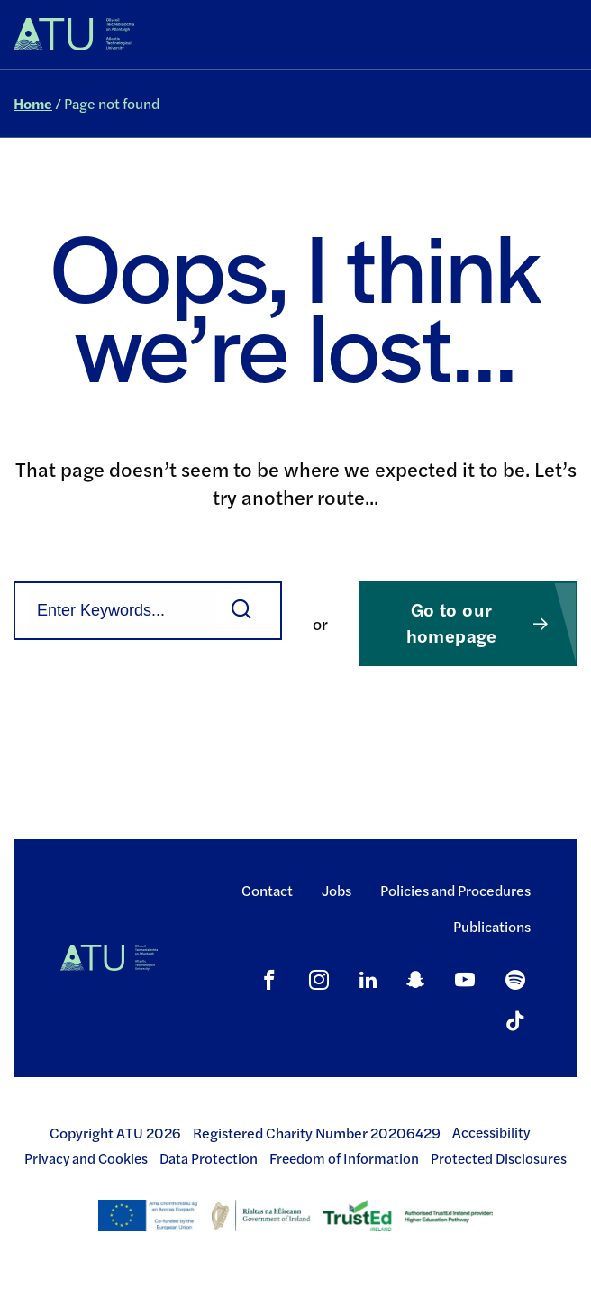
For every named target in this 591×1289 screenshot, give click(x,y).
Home (33, 103)
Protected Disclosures (499, 1158)
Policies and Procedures (455, 890)
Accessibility (491, 1132)
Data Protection (208, 1158)
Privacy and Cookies (86, 1158)
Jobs (336, 890)
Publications (492, 926)
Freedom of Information (344, 1158)
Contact (267, 890)
